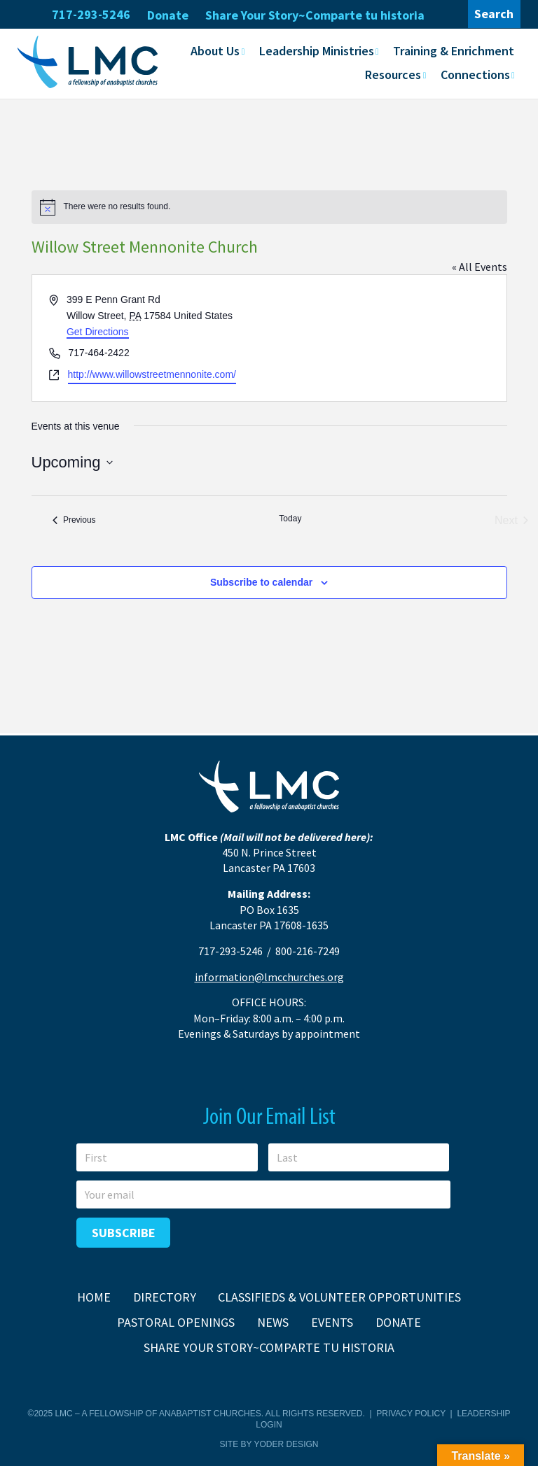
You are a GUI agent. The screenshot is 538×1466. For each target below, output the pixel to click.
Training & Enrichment (453, 51)
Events (332, 1322)
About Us (215, 51)
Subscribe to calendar (261, 582)
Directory (164, 1297)
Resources (393, 74)
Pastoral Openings (176, 1322)
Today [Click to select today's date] (290, 518)
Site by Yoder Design (269, 1444)
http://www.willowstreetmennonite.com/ (152, 374)
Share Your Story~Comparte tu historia (315, 15)
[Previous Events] (74, 520)
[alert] (269, 207)
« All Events (479, 267)
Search (493, 14)
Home (94, 1297)
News (273, 1322)
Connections (475, 74)
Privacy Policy (411, 1413)
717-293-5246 (91, 14)
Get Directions (98, 331)
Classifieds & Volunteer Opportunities (339, 1297)
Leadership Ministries (316, 51)
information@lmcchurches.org (269, 977)
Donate (167, 15)
